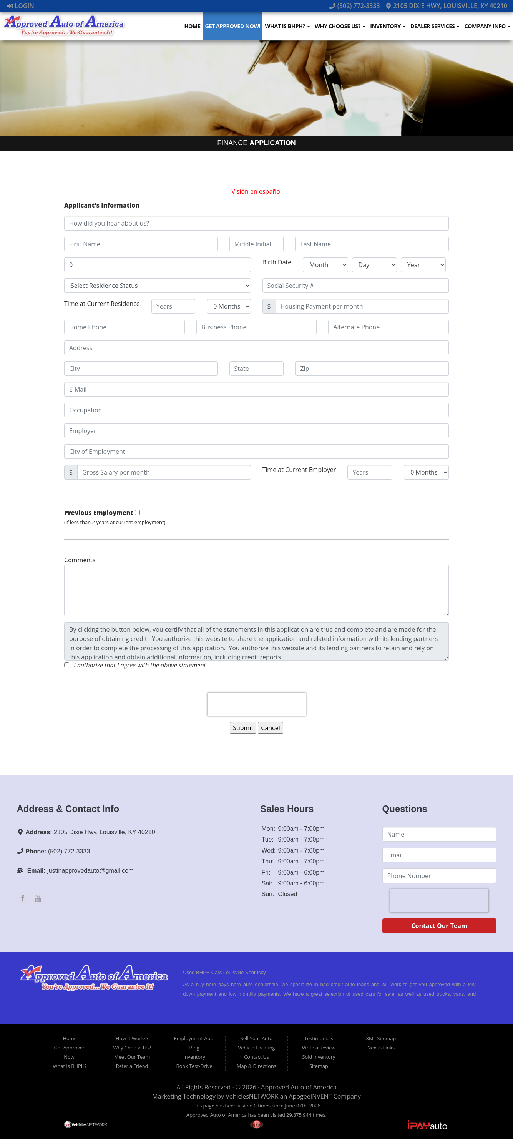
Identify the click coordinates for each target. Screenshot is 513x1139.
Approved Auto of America (298, 1087)
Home (192, 26)
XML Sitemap (381, 1038)
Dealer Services (435, 26)
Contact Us (256, 1056)
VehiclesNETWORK (252, 1096)
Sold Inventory (318, 1056)
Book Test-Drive (194, 1066)
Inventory (388, 26)
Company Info (487, 26)
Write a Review (319, 1047)
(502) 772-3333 (355, 6)
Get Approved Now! (232, 26)
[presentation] (257, 704)
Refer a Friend (132, 1066)
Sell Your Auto (256, 1038)
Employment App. (194, 1038)
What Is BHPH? (287, 26)
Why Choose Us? (340, 26)
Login (20, 6)
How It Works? (132, 1038)
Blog (194, 1047)
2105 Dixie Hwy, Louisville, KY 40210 (446, 6)
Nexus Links (381, 1047)
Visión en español (256, 191)
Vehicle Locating (256, 1047)
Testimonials (318, 1038)
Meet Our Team (132, 1056)
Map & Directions (256, 1066)
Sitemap (318, 1066)
